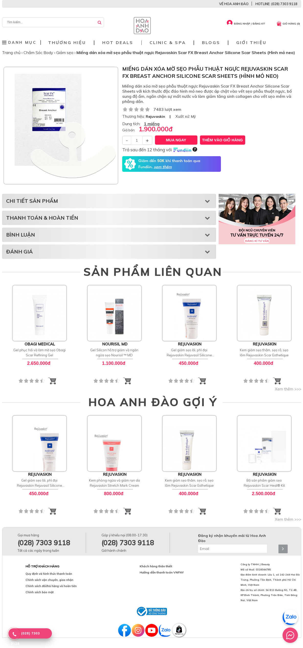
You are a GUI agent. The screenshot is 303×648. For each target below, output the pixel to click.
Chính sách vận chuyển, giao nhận (49, 580)
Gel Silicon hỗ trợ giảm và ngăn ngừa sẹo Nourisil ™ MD (114, 352)
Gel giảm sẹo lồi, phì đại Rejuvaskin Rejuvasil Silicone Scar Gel (189, 353)
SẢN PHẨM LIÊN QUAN (153, 272)
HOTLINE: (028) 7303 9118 (276, 4)
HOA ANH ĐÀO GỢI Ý (152, 402)
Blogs (211, 42)
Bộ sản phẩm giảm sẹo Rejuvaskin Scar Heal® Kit (264, 482)
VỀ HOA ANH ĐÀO (234, 4)
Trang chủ (11, 52)
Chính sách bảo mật (40, 592)
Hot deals (117, 42)
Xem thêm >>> (288, 389)
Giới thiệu (251, 42)
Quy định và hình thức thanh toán (49, 574)
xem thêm (163, 167)
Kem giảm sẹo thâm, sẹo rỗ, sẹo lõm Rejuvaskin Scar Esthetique (264, 352)
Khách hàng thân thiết (156, 566)
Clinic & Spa (168, 42)
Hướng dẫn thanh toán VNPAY (162, 572)
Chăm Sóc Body (39, 52)
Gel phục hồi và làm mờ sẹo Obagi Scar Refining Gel (39, 352)
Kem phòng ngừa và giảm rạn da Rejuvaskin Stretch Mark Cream (114, 482)
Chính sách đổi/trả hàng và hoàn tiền (51, 586)
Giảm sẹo (65, 52)
